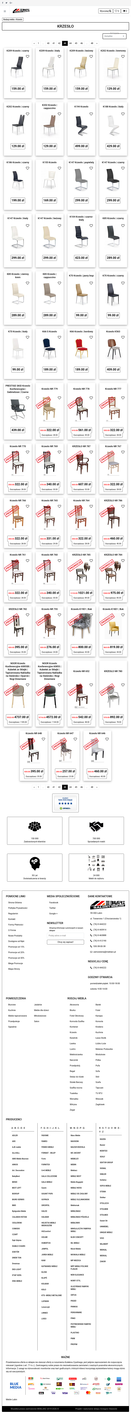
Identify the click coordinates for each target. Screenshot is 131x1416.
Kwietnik (74, 1038)
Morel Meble (76, 1249)
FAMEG (44, 1141)
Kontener (74, 1027)
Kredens (99, 1027)
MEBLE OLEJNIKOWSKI (80, 1199)
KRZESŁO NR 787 (81, 446)
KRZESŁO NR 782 (18, 609)
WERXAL (103, 1256)
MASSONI (75, 1141)
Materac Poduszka (104, 1049)
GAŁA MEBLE (46, 1182)
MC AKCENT (76, 1153)
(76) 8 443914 (98, 930)
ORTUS (73, 1295)
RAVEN (103, 1139)
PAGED (73, 1301)
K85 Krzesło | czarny (113, 218)
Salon (36, 1021)
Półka (98, 1060)
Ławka (73, 1043)
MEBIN (73, 1165)
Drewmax (16, 1264)
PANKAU (74, 1307)
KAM (43, 1260)
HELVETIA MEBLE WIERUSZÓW (48, 1224)
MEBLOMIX (75, 1223)
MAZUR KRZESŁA (78, 1147)
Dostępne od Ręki (16, 941)
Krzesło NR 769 (50, 446)
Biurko (73, 1010)
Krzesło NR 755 (50, 609)
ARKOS (15, 1165)
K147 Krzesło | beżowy (49, 218)
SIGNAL (103, 1168)
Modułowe (100, 1054)
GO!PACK (45, 1199)
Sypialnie (12, 1027)
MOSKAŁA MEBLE (78, 1255)
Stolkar (103, 1197)
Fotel (98, 1010)
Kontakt (11, 919)
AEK (13, 1141)
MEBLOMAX (76, 1211)
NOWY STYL (76, 1281)
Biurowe (12, 1004)
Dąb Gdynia (16, 1240)
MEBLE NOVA (76, 1188)
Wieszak (99, 1099)
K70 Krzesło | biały (17, 331)
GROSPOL (45, 1205)
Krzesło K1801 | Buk (113, 609)
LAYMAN (45, 1301)
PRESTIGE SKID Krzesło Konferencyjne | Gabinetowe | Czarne (17, 388)
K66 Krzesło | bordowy (81, 331)
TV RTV (99, 1093)
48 (92, 43)
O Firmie (12, 930)
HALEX (44, 1211)
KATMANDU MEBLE (49, 1266)
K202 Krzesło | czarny (18, 106)
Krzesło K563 (113, 331)
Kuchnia (99, 1032)
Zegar (72, 1110)
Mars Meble (75, 1135)
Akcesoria (74, 1004)
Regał (72, 1071)
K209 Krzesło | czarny (18, 50)
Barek (98, 1004)
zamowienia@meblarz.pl (103, 952)
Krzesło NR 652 (81, 671)
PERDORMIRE (76, 1312)
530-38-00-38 (97, 946)
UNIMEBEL (104, 1227)
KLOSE (44, 1272)
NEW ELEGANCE (77, 1275)
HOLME (44, 1237)
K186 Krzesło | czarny (18, 162)
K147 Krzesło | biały (17, 218)
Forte (43, 1159)
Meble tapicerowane (17, 1016)
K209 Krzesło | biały (49, 50)
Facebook (53, 902)
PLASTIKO (75, 1333)
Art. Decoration (18, 1170)
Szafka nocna (76, 1088)
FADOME (45, 1135)
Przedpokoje (14, 1021)
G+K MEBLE (46, 1170)
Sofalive (103, 1180)
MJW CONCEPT (77, 1237)
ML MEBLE (75, 1243)
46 (81, 43)
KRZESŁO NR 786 (113, 500)
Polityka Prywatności (17, 908)
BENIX (14, 1182)
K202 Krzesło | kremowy (113, 50)
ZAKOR (103, 1261)
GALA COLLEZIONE (49, 1176)
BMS (14, 1205)
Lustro (73, 1049)
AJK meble (16, 1147)
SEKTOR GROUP (106, 1162)
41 (54, 43)
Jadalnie (38, 1004)
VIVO (102, 1238)
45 (76, 43)
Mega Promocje (15, 963)
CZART (15, 1234)
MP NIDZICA (76, 1260)
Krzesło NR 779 (50, 388)
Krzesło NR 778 (81, 388)
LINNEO (44, 1313)
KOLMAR (45, 1284)
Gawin (43, 1188)
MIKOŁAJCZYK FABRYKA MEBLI (81, 1230)
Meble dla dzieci (41, 1010)
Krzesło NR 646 (97, 733)
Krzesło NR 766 (18, 500)
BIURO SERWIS (18, 1199)
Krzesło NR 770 (18, 446)
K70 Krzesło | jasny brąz (81, 275)
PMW (73, 1338)
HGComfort (46, 1231)
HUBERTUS (45, 1243)
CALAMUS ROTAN (19, 1217)
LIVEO (43, 1319)
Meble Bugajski (77, 1182)
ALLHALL (16, 1153)
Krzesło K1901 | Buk (81, 609)
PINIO (73, 1318)
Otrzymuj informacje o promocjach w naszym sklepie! (66, 929)
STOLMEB (104, 1209)
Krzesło (73, 1032)
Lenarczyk (45, 1307)
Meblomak (75, 1205)
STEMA (103, 1192)
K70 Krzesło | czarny (113, 275)
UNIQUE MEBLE (106, 1232)
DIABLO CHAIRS (18, 1246)
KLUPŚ (44, 1278)
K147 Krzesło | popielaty (81, 162)
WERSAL (103, 1250)
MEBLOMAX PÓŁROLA (80, 1217)
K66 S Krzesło (49, 331)
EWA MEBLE (17, 1281)
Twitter (52, 908)
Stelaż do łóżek (77, 1077)
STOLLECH (104, 1203)
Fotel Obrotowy (77, 1016)
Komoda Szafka (77, 1021)
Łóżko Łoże (101, 1043)
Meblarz (74, 1170)
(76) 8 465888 (98, 935)
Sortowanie (114, 33)
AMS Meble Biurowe (20, 1159)
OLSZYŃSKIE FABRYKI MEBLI (80, 1287)
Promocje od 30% (16, 958)
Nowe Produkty (15, 935)
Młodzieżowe (40, 1016)
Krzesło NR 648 (34, 733)
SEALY (102, 1157)
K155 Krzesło (50, 162)
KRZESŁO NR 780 (113, 671)
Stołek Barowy (76, 1082)
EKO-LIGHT (16, 1269)
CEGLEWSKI (17, 1223)
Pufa (98, 1065)
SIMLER (103, 1174)
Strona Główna (15, 902)
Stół (97, 1077)
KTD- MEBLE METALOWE (51, 1295)
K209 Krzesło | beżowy (81, 50)
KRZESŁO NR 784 (113, 554)
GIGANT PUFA (47, 1194)
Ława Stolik (101, 1038)
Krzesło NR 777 (113, 388)
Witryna (73, 1104)
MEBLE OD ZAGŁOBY (79, 1194)
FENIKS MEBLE (47, 1147)
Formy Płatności (15, 924)
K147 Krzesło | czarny (113, 162)
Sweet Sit (104, 1221)
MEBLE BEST (76, 1176)
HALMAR (45, 1217)
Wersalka (74, 1099)
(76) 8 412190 (98, 941)
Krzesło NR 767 (113, 446)
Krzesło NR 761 (18, 554)
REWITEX (103, 1151)
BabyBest (16, 1176)
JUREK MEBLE (47, 1255)
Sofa (98, 1071)
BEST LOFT (16, 1188)
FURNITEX (45, 1165)
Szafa (98, 1082)
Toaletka (74, 1093)
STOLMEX (104, 1215)
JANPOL (44, 1249)
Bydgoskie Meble (19, 1211)
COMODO (16, 1229)
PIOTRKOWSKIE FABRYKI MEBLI (81, 1325)
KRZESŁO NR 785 (81, 554)
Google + (53, 913)
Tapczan (99, 1088)
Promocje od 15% (16, 947)
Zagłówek (100, 1104)
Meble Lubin (11, 1399)
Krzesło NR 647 (65, 733)
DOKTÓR (15, 1252)
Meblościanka (76, 1054)
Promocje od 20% (16, 952)
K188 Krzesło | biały (113, 106)
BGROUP (15, 1194)
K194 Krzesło (81, 106)
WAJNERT (104, 1244)
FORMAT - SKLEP (48, 1153)
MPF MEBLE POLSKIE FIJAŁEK (79, 1267)
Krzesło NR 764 (81, 500)
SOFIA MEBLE (105, 1186)
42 (59, 43)
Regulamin (13, 913)
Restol (102, 1145)
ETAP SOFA (16, 1275)
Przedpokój (75, 1065)
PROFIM (74, 1344)
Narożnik (74, 1060)
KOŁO (43, 1290)
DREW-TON (16, 1258)
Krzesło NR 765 (50, 500)
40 (48, 43)
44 (70, 43)
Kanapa (99, 1016)
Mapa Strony (14, 969)
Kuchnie (12, 1010)
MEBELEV (75, 1159)
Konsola (99, 1021)
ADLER (15, 1135)
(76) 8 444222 (98, 924)
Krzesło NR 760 (50, 554)
